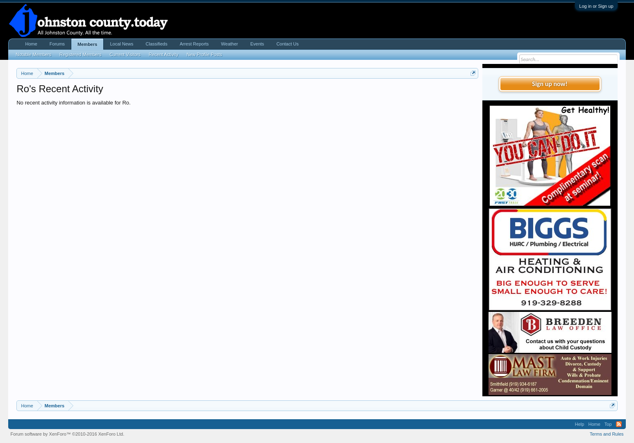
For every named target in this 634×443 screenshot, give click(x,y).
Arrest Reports (194, 43)
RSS (619, 424)
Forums (57, 43)
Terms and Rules (607, 434)
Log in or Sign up (596, 6)
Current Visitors (125, 54)
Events (257, 43)
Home (31, 43)
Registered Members (80, 54)
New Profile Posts (204, 54)
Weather (229, 43)
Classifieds (156, 43)
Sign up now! (549, 84)
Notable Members (33, 54)
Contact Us (287, 43)
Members (87, 44)
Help (579, 424)
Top (608, 424)
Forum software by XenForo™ (67, 434)
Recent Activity (163, 54)
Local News (121, 43)
